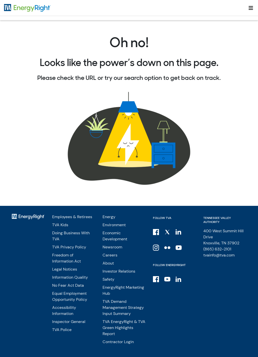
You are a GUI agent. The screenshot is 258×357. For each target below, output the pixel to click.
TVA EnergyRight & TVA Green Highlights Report (124, 327)
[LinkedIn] (179, 232)
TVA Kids (60, 225)
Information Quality (70, 277)
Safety (108, 279)
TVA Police (62, 329)
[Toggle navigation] (251, 8)
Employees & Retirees (72, 216)
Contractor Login (118, 341)
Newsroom (112, 247)
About (108, 263)
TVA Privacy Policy (69, 247)
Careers (110, 255)
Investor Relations (119, 271)
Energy (109, 216)
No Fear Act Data (68, 285)
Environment (114, 225)
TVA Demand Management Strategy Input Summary (123, 307)
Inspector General (68, 321)
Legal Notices (64, 269)
